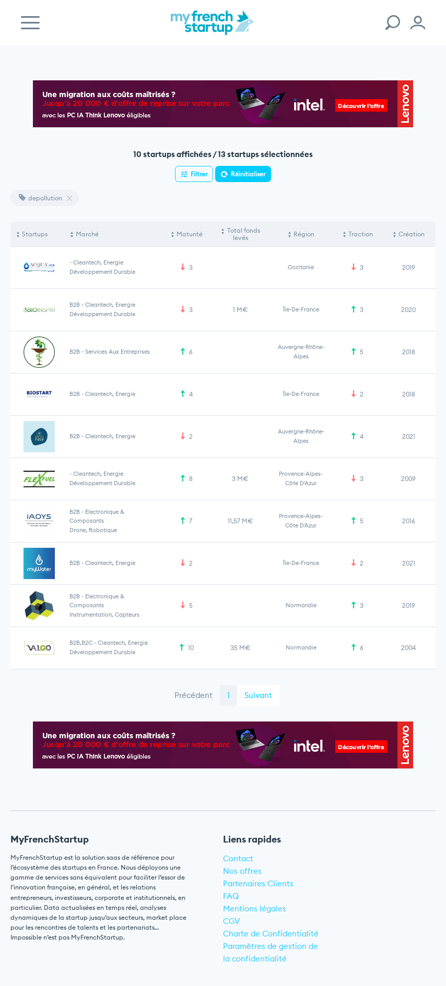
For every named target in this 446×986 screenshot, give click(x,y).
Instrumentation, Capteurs (104, 614)
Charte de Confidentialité (271, 934)
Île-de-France (301, 309)
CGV (231, 921)
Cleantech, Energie (98, 262)
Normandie (301, 605)
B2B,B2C (80, 642)
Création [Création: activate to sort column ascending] (411, 234)
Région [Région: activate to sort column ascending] (304, 234)
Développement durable (102, 271)
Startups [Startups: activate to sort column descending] (35, 234)
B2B (74, 304)
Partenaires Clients (258, 883)
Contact (238, 858)
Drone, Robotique (93, 530)
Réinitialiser (248, 174)
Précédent (193, 695)
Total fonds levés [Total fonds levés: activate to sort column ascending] (243, 234)
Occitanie (301, 267)
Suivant (258, 695)
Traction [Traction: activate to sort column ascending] (360, 234)
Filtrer (199, 174)
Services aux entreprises (117, 351)
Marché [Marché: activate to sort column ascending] (87, 234)
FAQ (231, 896)
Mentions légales (254, 908)
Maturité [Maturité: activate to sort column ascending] (190, 234)
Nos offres (242, 871)
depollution (40, 198)
